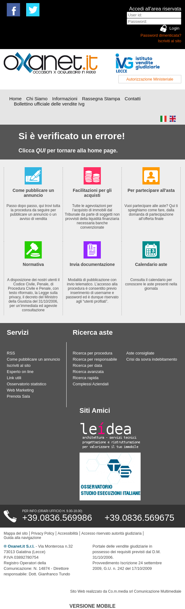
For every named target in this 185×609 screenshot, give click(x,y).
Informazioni (64, 98)
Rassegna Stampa (101, 98)
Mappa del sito (16, 533)
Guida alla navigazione (22, 538)
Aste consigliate (140, 353)
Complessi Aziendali (91, 384)
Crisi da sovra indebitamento (151, 359)
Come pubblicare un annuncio (33, 359)
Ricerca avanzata (88, 371)
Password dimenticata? (161, 35)
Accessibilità (68, 533)
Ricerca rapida (86, 377)
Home (15, 98)
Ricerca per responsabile (95, 359)
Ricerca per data (87, 365)
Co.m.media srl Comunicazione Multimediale (144, 591)
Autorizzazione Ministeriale (149, 79)
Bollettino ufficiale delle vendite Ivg (49, 103)
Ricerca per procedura (93, 353)
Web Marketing (20, 390)
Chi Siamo (36, 98)
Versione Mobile (92, 606)
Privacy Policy (42, 533)
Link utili (14, 377)
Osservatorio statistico (26, 384)
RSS (11, 353)
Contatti (133, 98)
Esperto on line (20, 371)
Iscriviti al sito (169, 41)
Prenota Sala (18, 396)
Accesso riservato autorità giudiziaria (111, 533)
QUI (41, 150)
